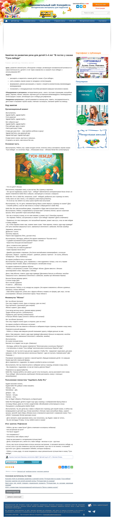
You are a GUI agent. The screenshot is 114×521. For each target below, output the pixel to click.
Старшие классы (59, 21)
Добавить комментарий (14, 497)
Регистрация (100, 8)
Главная (6, 21)
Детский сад (15, 21)
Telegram (81, 6)
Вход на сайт (101, 5)
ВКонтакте (77, 6)
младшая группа (31, 471)
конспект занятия (43, 471)
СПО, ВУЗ (72, 21)
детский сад (21, 471)
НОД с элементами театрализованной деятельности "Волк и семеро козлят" (31, 487)
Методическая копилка (87, 21)
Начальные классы (29, 21)
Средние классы (45, 21)
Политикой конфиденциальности (52, 514)
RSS (84, 6)
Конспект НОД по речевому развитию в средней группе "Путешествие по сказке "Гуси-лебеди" (38, 479)
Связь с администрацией (100, 505)
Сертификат (103, 21)
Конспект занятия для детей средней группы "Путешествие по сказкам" (30, 481)
